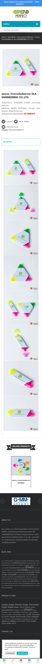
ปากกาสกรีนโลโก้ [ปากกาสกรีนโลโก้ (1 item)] (21, 575)
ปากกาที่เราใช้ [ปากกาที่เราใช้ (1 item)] (7, 570)
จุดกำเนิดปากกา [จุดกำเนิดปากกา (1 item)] (14, 565)
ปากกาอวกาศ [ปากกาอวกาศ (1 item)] (9, 577)
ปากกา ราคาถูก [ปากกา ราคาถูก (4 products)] (9, 616)
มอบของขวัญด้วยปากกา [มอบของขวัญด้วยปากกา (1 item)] (29, 579)
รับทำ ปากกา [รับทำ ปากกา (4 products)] (26, 621)
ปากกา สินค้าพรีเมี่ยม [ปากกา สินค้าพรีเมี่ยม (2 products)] (16, 619)
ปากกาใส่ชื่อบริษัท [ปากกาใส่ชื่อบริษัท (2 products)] (26, 619)
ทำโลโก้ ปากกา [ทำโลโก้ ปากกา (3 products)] (18, 610)
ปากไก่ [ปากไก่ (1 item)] (20, 579)
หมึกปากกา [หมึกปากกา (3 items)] (35, 581)
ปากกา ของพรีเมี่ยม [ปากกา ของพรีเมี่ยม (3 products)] (14, 612)
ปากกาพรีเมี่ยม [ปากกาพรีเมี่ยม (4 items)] (23, 570)
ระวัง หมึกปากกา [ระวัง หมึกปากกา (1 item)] (9, 581)
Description (7, 142)
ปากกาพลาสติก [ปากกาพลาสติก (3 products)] (16, 614)
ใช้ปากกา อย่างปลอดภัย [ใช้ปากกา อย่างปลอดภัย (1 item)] (21, 585)
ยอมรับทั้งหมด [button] (22, 653)
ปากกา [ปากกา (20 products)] (28, 609)
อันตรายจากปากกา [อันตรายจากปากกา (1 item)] (9, 585)
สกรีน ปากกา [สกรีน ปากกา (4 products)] (11, 623)
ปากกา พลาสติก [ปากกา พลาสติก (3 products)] (7, 614)
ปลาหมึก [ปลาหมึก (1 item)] (22, 568)
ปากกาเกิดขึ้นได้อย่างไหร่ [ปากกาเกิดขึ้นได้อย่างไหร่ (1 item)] (19, 577)
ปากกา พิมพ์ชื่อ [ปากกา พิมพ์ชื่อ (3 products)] (26, 614)
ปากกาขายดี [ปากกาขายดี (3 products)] (24, 612)
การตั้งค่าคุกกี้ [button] (10, 653)
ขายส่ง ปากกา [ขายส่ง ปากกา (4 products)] (19, 607)
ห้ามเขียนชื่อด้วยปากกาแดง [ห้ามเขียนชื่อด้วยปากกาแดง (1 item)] (29, 583)
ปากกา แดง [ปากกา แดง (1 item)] (29, 577)
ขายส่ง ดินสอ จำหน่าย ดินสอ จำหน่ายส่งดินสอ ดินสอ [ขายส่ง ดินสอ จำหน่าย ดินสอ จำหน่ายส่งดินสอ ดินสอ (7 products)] (20, 606)
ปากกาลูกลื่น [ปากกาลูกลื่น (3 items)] (12, 574)
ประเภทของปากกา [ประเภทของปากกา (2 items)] (14, 568)
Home (4, 37)
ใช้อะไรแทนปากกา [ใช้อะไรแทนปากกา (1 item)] (31, 585)
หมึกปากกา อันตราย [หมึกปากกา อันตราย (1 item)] (17, 583)
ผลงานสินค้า (12, 37)
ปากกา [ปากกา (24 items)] (29, 567)
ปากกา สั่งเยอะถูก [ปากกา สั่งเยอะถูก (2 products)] (6, 619)
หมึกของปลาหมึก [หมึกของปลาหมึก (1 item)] (26, 581)
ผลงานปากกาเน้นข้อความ (25, 37)
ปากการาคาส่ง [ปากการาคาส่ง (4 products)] (21, 616)
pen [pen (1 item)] (3, 561)
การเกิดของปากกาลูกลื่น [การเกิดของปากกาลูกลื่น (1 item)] (20, 561)
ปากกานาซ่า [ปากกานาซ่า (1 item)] (13, 570)
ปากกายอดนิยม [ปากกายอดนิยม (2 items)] (30, 572)
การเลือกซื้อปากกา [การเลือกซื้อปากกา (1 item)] (30, 561)
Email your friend (12, 127)
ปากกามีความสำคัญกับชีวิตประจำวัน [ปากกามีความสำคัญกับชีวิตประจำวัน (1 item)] (15, 572)
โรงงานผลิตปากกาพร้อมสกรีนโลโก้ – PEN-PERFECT (22, 3)
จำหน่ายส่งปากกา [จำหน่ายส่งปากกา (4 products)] (8, 610)
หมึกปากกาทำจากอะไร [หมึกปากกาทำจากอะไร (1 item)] (7, 583)
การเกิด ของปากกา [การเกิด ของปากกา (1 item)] (9, 561)
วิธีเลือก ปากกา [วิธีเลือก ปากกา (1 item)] (17, 581)
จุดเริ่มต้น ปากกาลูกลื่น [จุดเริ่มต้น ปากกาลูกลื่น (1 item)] (23, 565)
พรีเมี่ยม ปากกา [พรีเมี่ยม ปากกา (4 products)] (15, 621)
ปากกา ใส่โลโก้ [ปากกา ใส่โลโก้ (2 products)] (34, 619)
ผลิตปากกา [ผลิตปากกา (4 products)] (5, 621)
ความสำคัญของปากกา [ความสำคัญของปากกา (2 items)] (19, 563)
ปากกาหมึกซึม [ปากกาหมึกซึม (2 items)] (30, 575)
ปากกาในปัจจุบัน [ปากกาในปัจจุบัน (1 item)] (14, 579)
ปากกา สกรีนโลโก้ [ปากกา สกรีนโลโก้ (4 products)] (32, 616)
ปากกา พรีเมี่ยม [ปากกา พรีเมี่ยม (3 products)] (33, 612)
